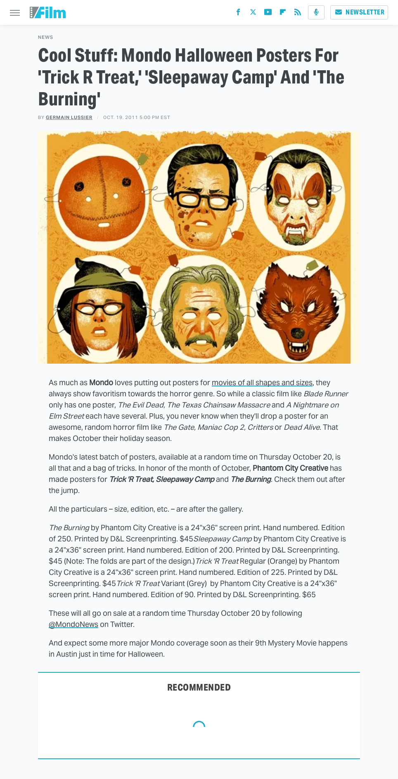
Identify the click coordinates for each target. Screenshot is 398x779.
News (45, 37)
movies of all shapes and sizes (262, 382)
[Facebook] (238, 14)
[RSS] (297, 14)
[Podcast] (316, 12)
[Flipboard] (282, 14)
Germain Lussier (69, 117)
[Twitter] (253, 14)
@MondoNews (73, 624)
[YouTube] (267, 14)
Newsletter (359, 12)
